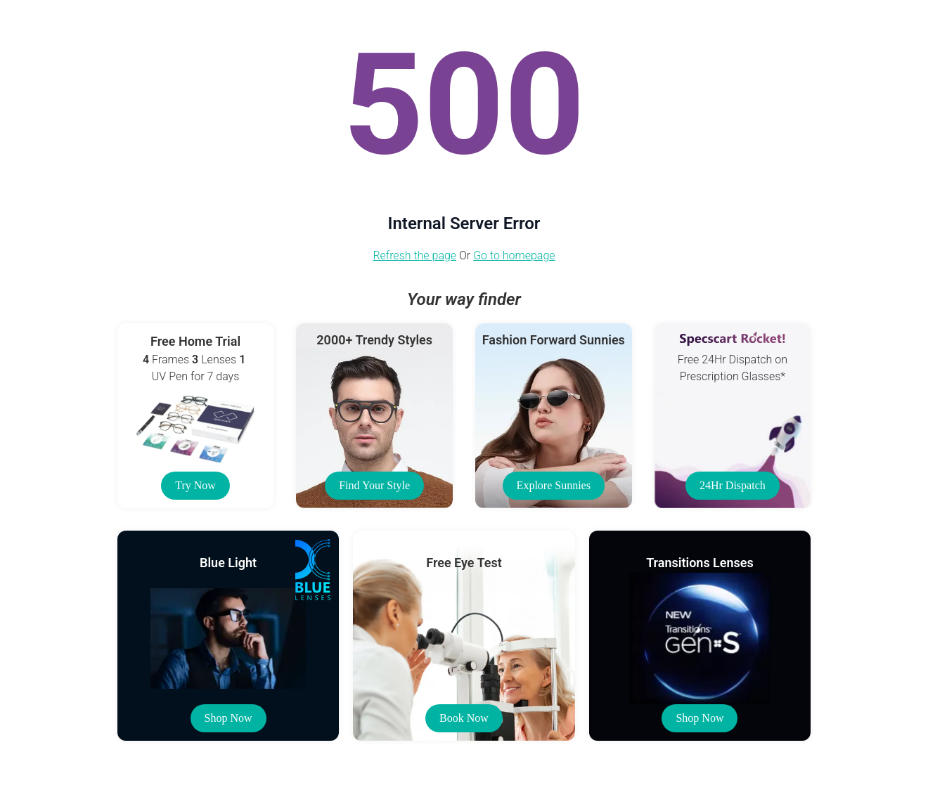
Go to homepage (514, 255)
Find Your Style (374, 485)
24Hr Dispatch (733, 485)
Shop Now (228, 718)
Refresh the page (414, 255)
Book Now (464, 718)
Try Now (195, 485)
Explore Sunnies (554, 485)
